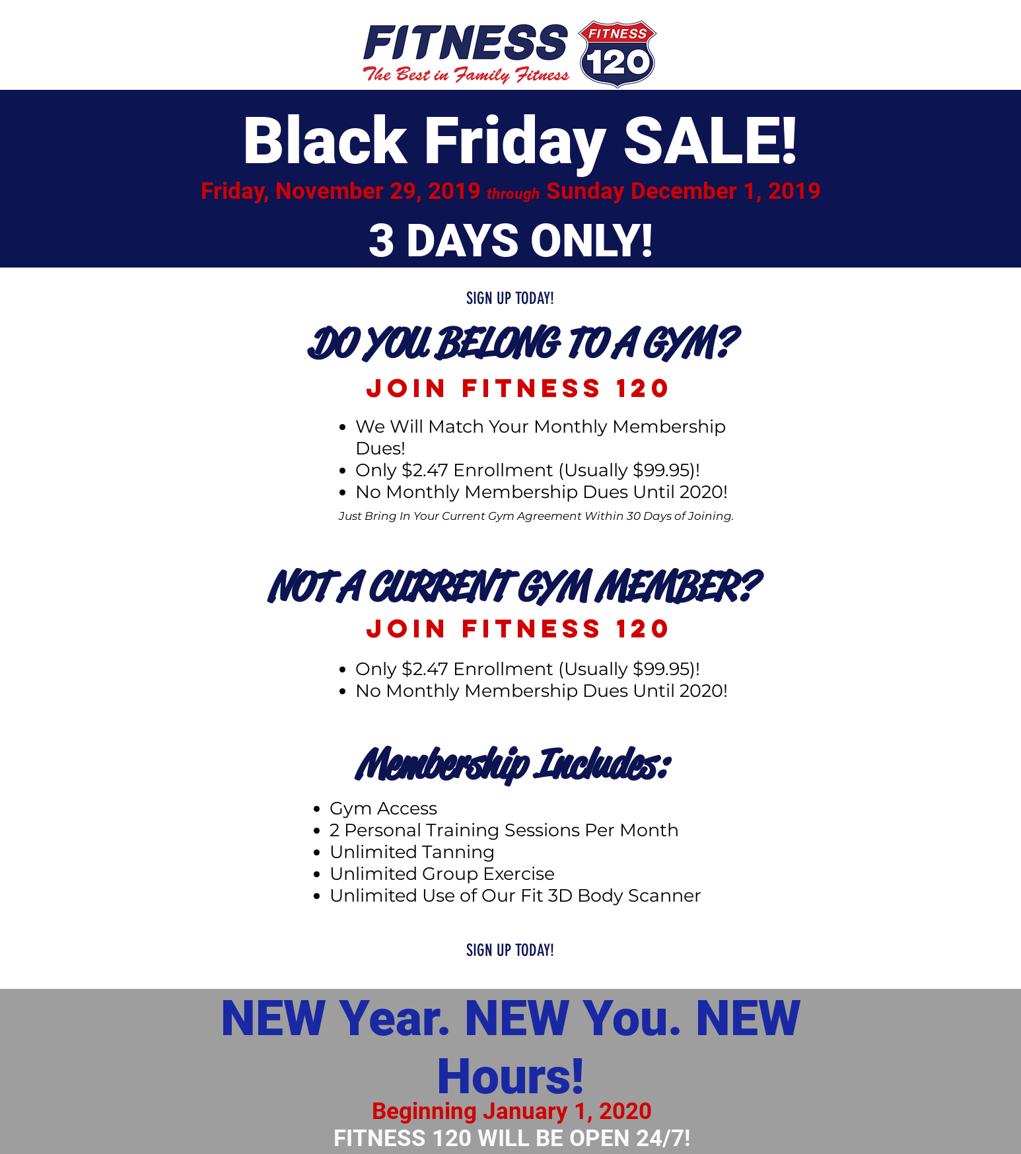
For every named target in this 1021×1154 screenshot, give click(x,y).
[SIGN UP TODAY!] (509, 298)
